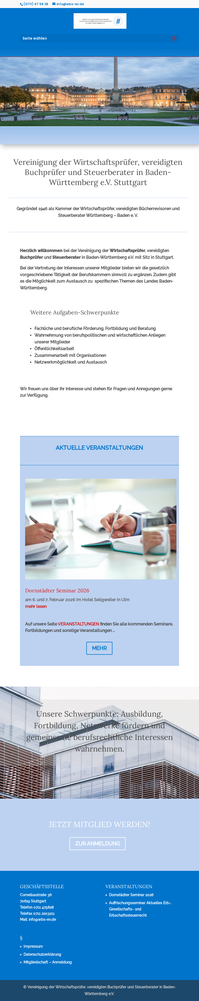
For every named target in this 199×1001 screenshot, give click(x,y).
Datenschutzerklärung (42, 954)
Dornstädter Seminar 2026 (57, 590)
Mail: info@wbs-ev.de (38, 919)
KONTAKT (154, 422)
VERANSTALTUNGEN (78, 624)
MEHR (99, 648)
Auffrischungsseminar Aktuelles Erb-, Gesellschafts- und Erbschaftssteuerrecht (140, 909)
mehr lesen (36, 606)
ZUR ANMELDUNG (97, 844)
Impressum (33, 946)
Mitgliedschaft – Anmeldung (48, 962)
